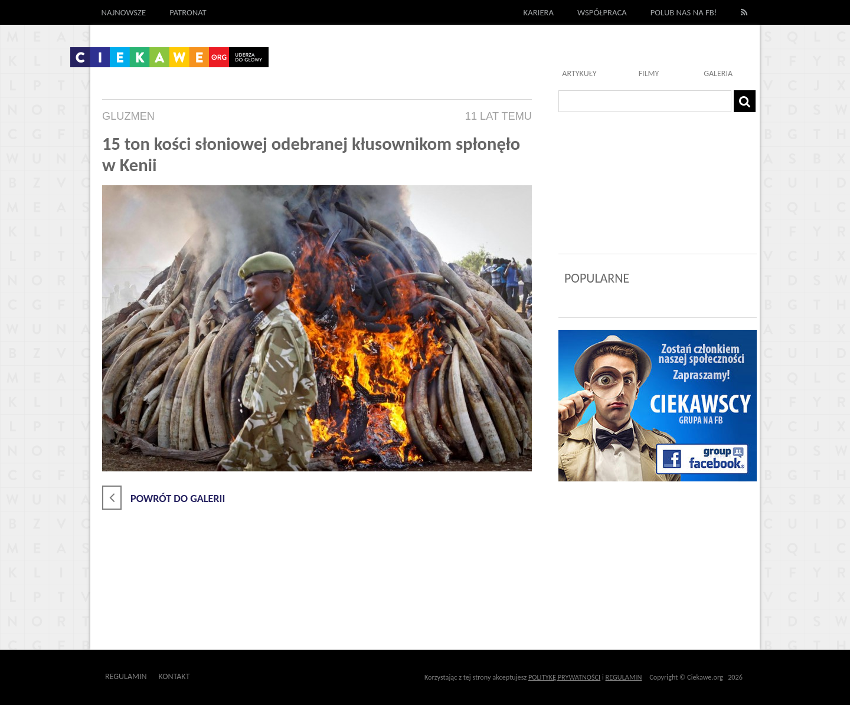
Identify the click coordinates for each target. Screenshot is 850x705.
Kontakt (174, 676)
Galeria (718, 73)
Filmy (649, 73)
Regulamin (126, 676)
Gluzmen (128, 116)
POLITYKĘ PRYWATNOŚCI (564, 677)
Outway (216, 676)
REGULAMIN (624, 677)
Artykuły (579, 73)
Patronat (188, 12)
